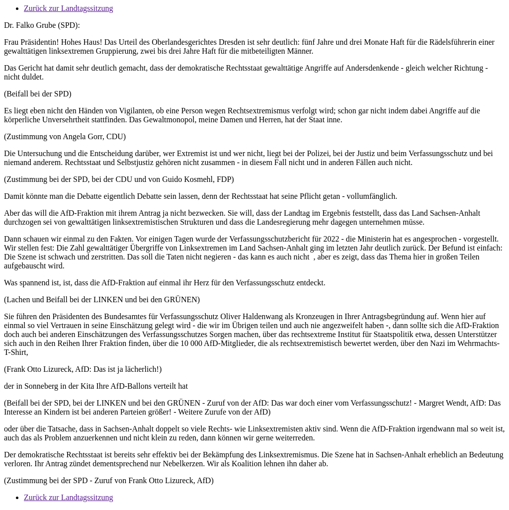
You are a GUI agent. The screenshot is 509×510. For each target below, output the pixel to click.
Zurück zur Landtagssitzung (68, 8)
